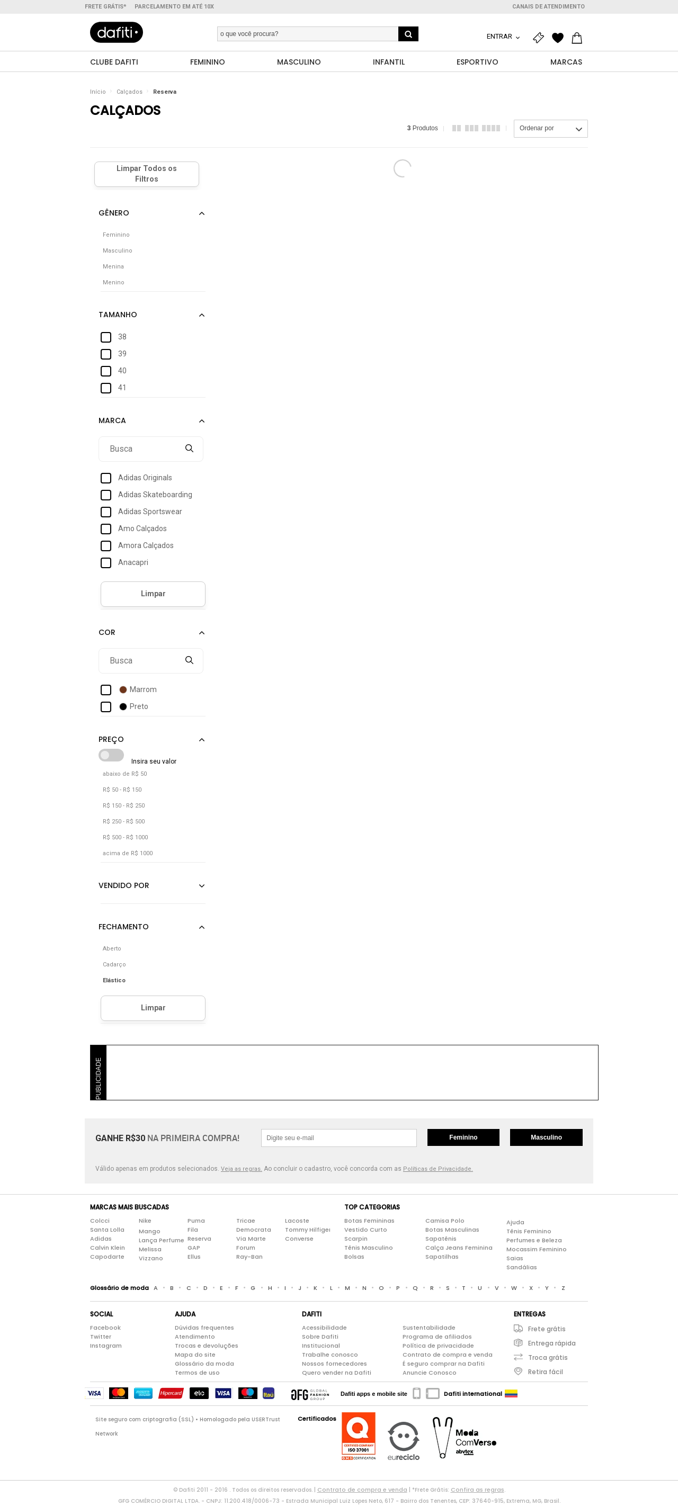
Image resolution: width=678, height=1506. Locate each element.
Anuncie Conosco (430, 1373)
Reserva (164, 92)
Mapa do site (195, 1355)
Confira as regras (477, 1490)
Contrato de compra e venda (448, 1355)
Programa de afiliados (437, 1337)
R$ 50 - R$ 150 (122, 790)
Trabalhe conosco (330, 1355)
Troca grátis (548, 1357)
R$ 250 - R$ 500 (124, 822)
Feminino (463, 1138)
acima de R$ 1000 (128, 853)
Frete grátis (547, 1329)
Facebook (105, 1328)
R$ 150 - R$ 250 (124, 806)
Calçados (129, 92)
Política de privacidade (438, 1346)
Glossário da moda (204, 1364)
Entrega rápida (552, 1343)
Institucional (321, 1346)
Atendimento (195, 1337)
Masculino (546, 1138)
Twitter (100, 1337)
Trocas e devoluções (206, 1346)
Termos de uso (197, 1373)
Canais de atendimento (548, 6)
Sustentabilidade (429, 1328)
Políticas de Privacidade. (438, 1169)
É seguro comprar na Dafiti (444, 1364)
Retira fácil (545, 1372)
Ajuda (515, 1222)
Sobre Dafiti (320, 1337)
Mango (149, 1231)
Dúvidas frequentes (204, 1328)
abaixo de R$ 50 (125, 774)
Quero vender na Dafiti (336, 1373)
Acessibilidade (324, 1328)
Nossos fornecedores (334, 1364)
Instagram (106, 1346)
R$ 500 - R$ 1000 (125, 838)
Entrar (500, 36)
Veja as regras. (241, 1169)
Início (98, 92)
